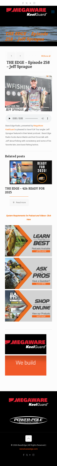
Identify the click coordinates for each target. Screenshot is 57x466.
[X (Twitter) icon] (27, 3)
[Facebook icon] (23, 3)
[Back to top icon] (28, 438)
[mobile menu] (52, 11)
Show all (45, 56)
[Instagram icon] (34, 3)
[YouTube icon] (30, 3)
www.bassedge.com (28, 449)
